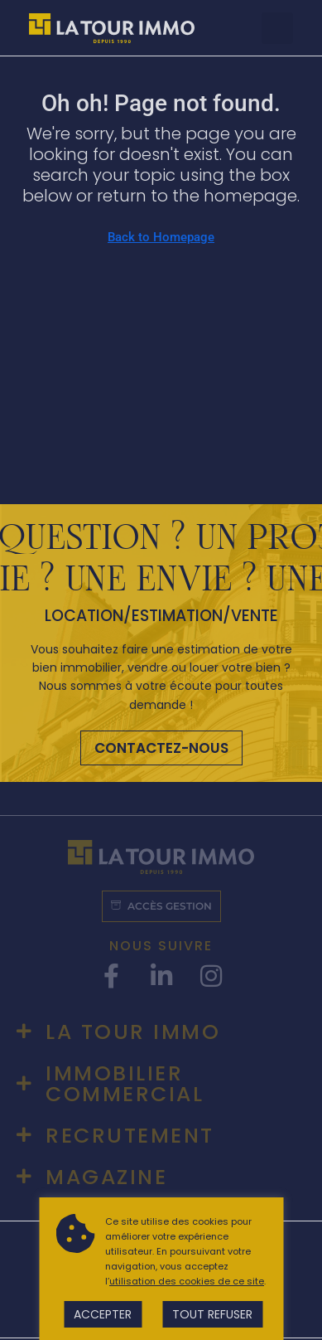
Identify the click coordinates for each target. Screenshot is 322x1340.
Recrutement (130, 1135)
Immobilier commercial (125, 1084)
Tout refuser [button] (212, 1314)
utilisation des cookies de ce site (186, 1281)
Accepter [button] (103, 1314)
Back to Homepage (161, 237)
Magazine (106, 1177)
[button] (277, 28)
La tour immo (133, 1031)
